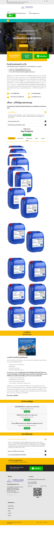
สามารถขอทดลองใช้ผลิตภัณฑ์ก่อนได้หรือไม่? (17, 501)
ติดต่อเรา (32, 45)
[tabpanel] (27, 38)
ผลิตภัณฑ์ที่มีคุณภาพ (12, 112)
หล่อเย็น (27, 140)
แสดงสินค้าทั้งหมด (27, 135)
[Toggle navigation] (8, 20)
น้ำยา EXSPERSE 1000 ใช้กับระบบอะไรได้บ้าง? (17, 486)
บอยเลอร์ (43, 138)
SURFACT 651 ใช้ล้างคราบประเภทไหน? (16, 498)
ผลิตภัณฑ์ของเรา (23, 45)
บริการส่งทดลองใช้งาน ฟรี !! (13, 121)
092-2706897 (14, 442)
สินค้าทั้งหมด (11, 138)
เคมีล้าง (36, 138)
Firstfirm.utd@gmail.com (34, 13)
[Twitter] (12, 542)
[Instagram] (15, 542)
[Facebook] (7, 542)
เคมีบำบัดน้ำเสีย (20, 138)
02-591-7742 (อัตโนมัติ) (11, 13)
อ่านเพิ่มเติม (27, 458)
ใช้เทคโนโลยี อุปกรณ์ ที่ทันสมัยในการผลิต (16, 125)
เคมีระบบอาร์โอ (29, 138)
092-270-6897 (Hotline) (21, 13)
